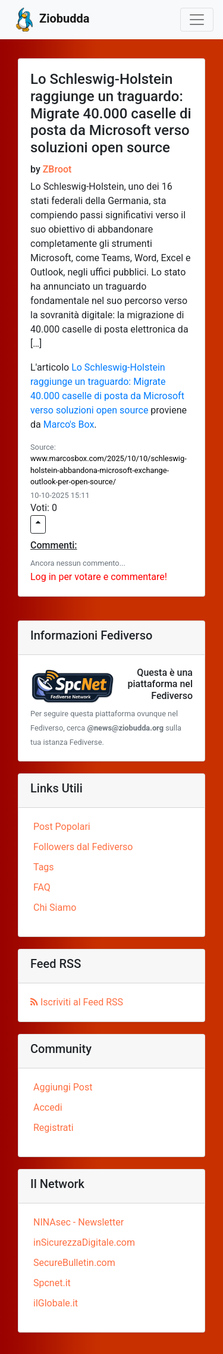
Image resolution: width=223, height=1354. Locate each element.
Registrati (53, 1127)
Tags (43, 867)
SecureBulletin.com (74, 1262)
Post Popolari (61, 826)
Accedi (47, 1107)
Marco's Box (69, 424)
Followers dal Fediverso (83, 846)
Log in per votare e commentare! (98, 576)
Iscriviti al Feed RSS (76, 1002)
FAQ (42, 887)
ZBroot (57, 169)
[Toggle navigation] (196, 20)
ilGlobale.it (55, 1303)
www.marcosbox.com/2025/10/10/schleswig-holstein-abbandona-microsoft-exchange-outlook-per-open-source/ (108, 469)
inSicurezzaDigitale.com (84, 1242)
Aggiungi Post (62, 1087)
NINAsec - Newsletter (78, 1222)
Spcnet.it (52, 1283)
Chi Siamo (54, 907)
